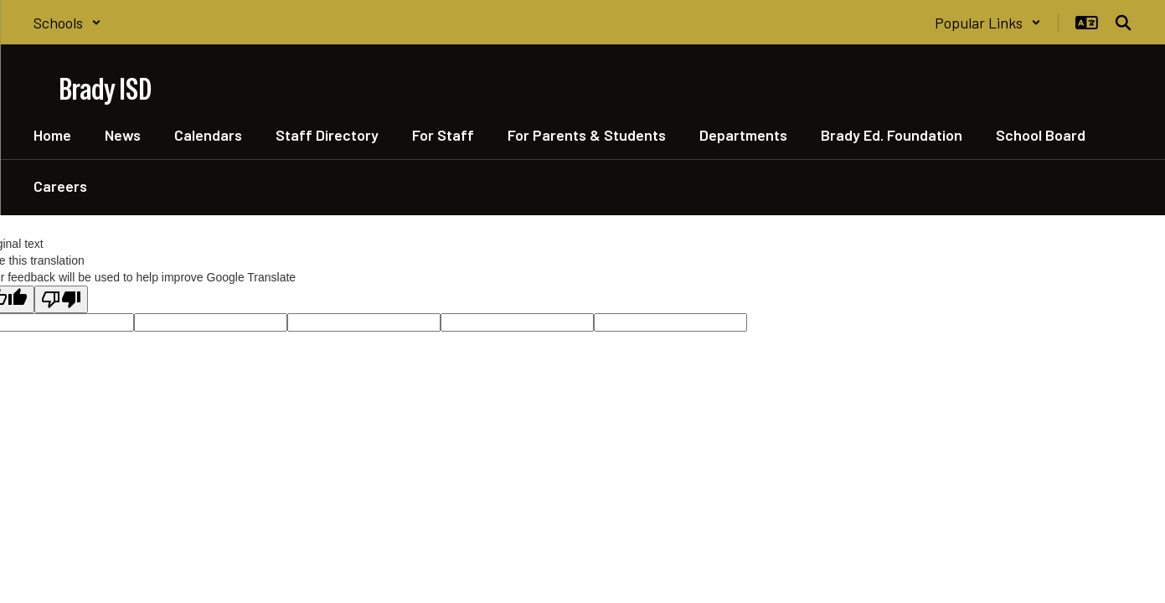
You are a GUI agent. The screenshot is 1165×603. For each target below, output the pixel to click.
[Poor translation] (61, 299)
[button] (67, 22)
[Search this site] (1123, 22)
